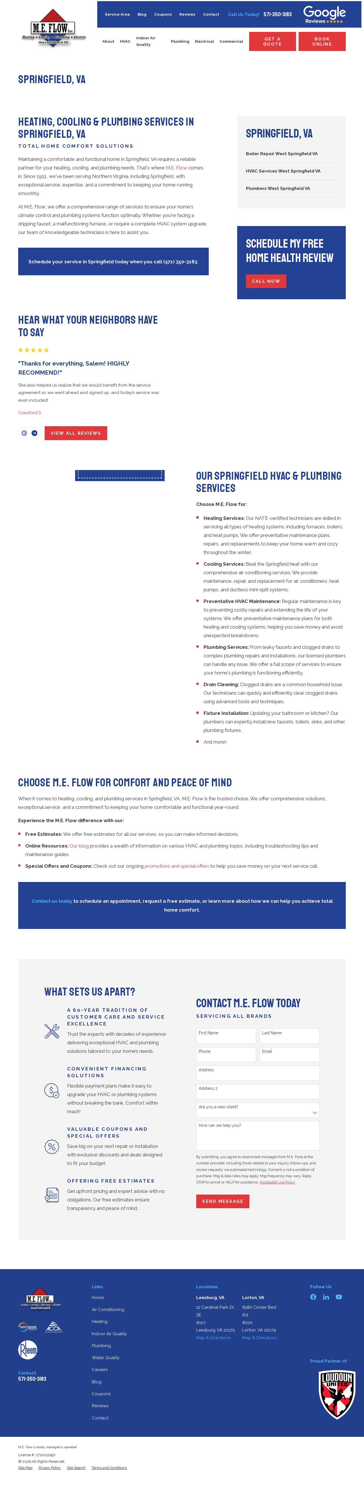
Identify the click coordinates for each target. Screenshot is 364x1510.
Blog (142, 14)
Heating (99, 1321)
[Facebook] (313, 1297)
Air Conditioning (108, 1309)
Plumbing (101, 1345)
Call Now (266, 281)
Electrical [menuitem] (204, 41)
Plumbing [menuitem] (180, 41)
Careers (99, 1369)
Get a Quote (272, 41)
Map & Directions (213, 1337)
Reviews (187, 14)
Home (98, 1297)
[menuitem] (291, 153)
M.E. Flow (176, 168)
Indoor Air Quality (109, 1333)
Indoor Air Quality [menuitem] (146, 41)
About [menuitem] (108, 41)
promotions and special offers (177, 866)
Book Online (322, 41)
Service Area (117, 14)
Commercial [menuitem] (231, 41)
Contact (211, 14)
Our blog (79, 846)
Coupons (163, 14)
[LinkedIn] (326, 1297)
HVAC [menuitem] (125, 41)
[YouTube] (339, 1297)
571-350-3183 (278, 14)
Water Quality (105, 1357)
